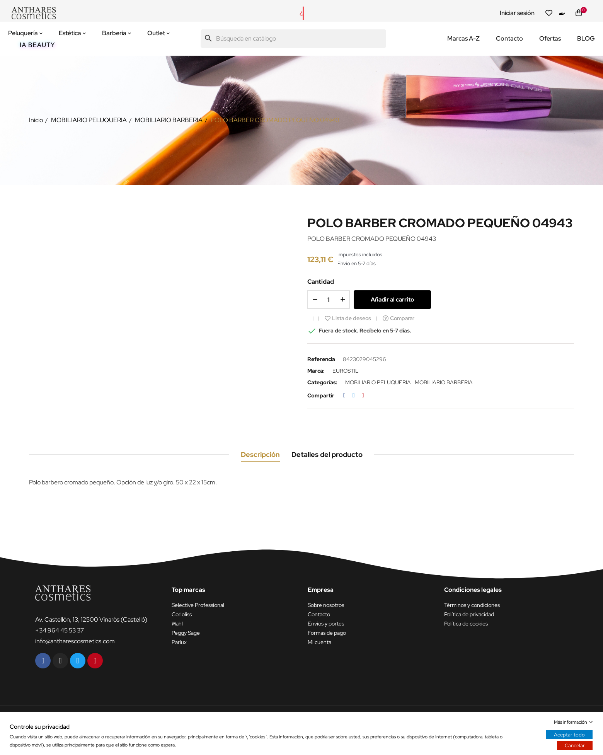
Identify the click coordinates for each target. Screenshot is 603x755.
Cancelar (575, 745)
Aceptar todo (569, 734)
